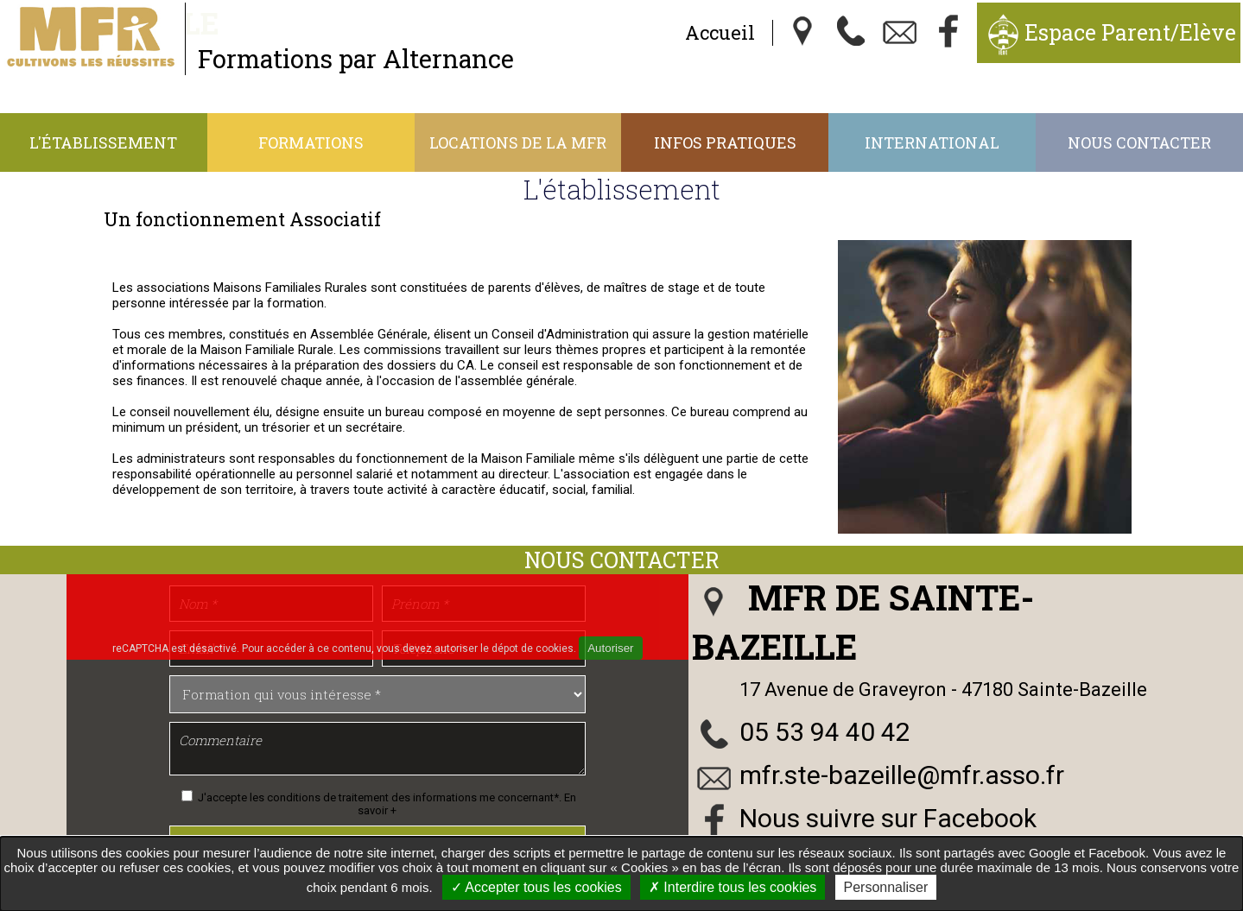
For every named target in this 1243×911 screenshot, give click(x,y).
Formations (311, 142)
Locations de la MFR (517, 142)
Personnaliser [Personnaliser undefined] (886, 887)
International (932, 142)
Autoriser (610, 648)
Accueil (720, 32)
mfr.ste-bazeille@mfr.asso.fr (901, 775)
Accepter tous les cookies (536, 887)
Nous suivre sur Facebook (888, 818)
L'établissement (103, 142)
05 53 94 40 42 (824, 732)
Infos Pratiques (725, 142)
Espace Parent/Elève (1130, 32)
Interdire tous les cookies (732, 887)
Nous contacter (1139, 142)
